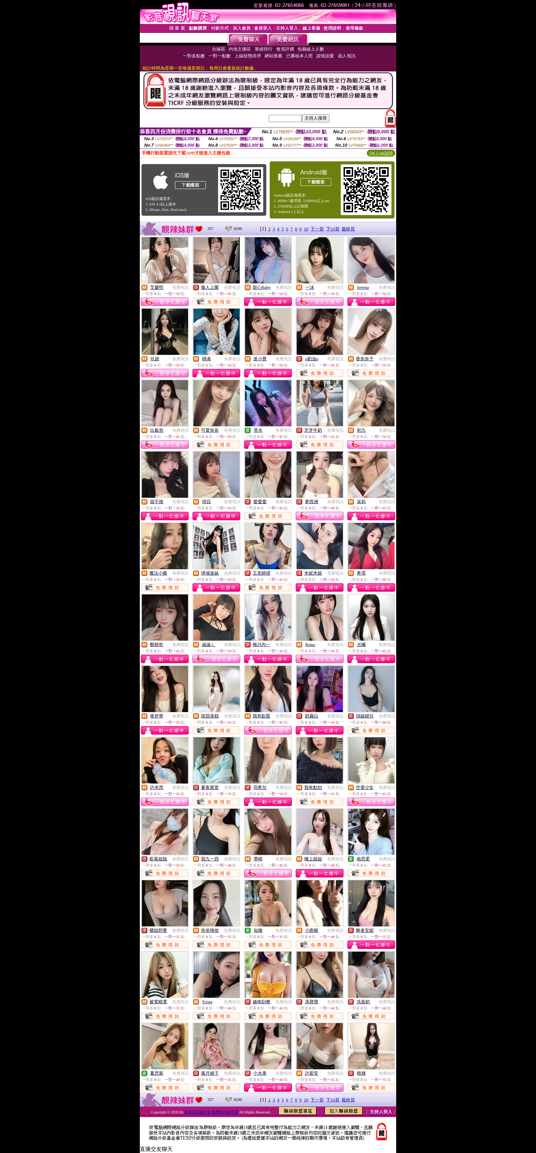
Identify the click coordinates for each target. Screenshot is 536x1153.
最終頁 (348, 228)
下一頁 (317, 228)
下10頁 (332, 228)
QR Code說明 (381, 153)
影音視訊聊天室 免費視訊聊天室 (211, 1112)
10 (306, 228)
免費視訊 (180, 287)
